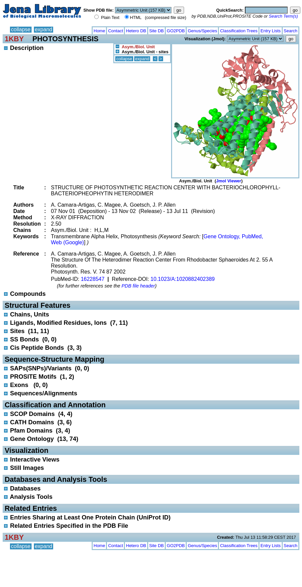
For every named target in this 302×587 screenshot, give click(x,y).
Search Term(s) (283, 16)
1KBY (14, 39)
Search (290, 30)
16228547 (92, 279)
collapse (21, 29)
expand (43, 29)
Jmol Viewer (228, 180)
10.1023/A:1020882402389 (183, 279)
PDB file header (138, 286)
